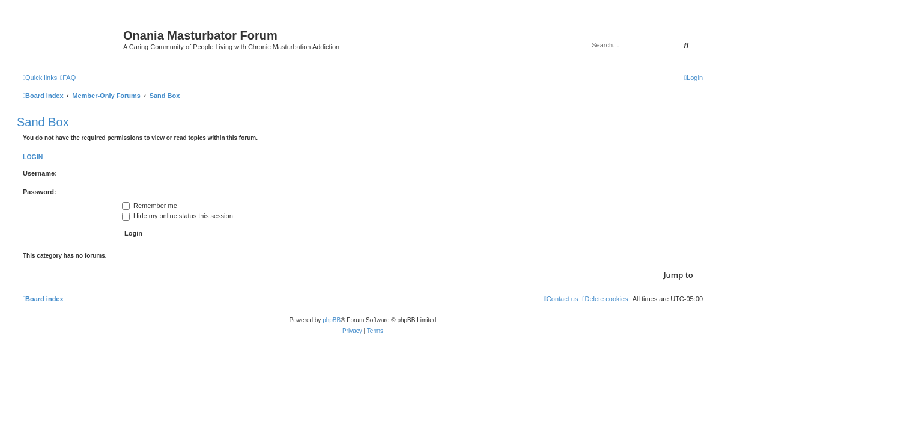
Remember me (149, 205)
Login (33, 156)
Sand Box (43, 122)
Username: (40, 173)
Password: (39, 191)
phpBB (332, 320)
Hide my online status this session (177, 215)
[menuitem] (68, 77)
